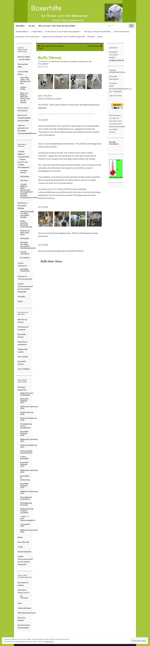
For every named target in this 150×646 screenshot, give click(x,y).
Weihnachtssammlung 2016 (29, 407)
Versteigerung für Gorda (26, 504)
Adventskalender (24, 552)
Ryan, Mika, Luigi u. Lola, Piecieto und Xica (25, 80)
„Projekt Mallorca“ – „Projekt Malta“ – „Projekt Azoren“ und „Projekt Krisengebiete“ (48, 31)
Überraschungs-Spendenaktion (26, 452)
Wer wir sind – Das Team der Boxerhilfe (57, 25)
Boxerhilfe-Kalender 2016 (24, 433)
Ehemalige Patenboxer (25, 270)
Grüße (20, 547)
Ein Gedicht (24, 258)
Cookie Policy (49, 641)
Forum (32, 25)
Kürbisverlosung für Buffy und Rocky (26, 511)
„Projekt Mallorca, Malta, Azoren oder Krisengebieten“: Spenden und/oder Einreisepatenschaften (29, 191)
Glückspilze (24, 176)
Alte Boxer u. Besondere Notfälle (97, 31)
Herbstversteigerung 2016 (28, 419)
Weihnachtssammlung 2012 (29, 531)
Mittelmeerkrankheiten (27, 613)
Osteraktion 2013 (25, 525)
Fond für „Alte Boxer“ (25, 253)
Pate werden (23, 357)
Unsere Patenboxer (122, 31)
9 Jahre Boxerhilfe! (24, 458)
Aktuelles (20, 25)
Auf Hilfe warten (23, 172)
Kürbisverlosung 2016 (26, 413)
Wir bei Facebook (114, 143)
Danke (99, 36)
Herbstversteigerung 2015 (28, 446)
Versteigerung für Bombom (26, 498)
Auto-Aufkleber (24, 369)
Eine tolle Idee (23, 542)
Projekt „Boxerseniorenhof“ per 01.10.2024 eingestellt (63, 36)
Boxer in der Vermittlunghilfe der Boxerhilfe (24, 118)
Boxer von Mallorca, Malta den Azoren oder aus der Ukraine (25, 97)
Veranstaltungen (24, 608)
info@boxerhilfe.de (116, 60)
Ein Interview (24, 597)
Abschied (24, 180)
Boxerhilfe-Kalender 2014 (24, 485)
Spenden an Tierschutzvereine (27, 36)
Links (20, 603)
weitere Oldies (23, 88)
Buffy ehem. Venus (51, 261)
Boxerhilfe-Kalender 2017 (24, 401)
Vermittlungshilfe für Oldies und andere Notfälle (27, 214)
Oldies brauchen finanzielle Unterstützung (26, 224)
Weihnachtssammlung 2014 (29, 471)
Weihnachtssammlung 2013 (29, 492)
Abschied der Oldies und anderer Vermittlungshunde (28, 245)
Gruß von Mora (93, 46)
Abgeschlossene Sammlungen (26, 394)
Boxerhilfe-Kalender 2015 (24, 464)
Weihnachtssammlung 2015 (29, 440)
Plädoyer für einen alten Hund (25, 232)
